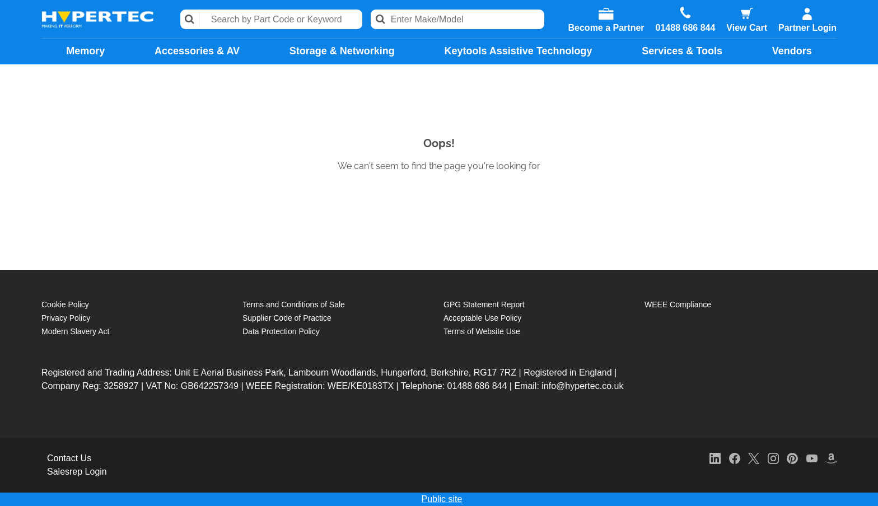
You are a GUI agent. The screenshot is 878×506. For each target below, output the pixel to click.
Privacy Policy (65, 317)
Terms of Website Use (481, 331)
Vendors (792, 51)
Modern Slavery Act (75, 331)
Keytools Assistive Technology (518, 51)
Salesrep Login (77, 471)
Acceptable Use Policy (482, 317)
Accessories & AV (197, 51)
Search (190, 19)
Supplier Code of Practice (286, 317)
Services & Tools (682, 51)
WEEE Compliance (678, 304)
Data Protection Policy (281, 331)
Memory (85, 51)
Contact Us (69, 458)
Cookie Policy (65, 304)
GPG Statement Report (484, 304)
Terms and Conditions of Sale (293, 304)
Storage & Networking (342, 51)
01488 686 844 (686, 28)
